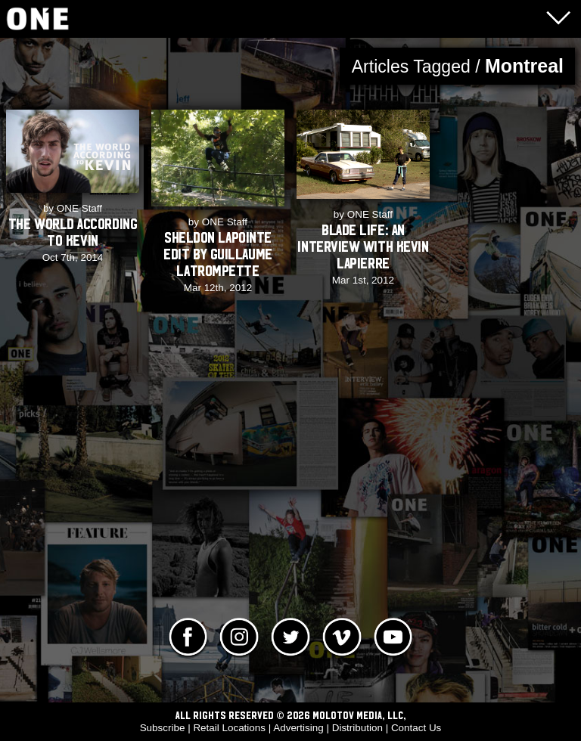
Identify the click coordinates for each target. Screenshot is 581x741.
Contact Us (416, 727)
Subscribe (162, 727)
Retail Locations (229, 727)
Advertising (298, 727)
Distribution (357, 727)
